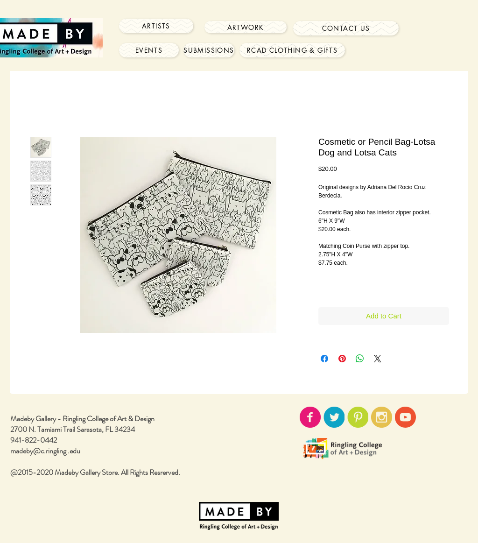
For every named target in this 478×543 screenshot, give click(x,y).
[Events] (149, 50)
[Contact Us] (346, 28)
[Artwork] (245, 27)
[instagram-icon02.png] (381, 417)
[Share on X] (377, 358)
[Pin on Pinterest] (342, 358)
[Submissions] (208, 50)
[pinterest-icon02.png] (357, 417)
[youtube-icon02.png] (405, 417)
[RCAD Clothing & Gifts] (292, 50)
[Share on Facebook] (324, 358)
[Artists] (156, 26)
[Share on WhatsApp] (360, 358)
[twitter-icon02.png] (333, 417)
